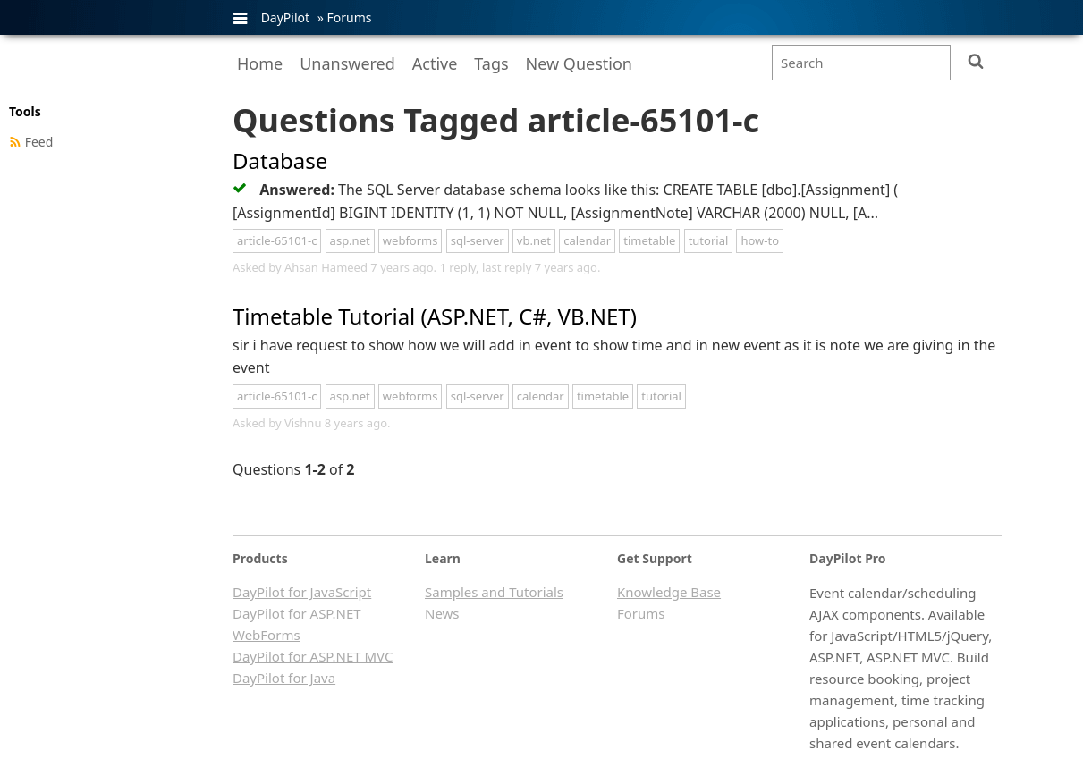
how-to (759, 240)
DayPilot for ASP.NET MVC (313, 656)
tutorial (709, 240)
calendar (587, 240)
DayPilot (285, 17)
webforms (410, 240)
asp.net (350, 240)
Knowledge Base (669, 592)
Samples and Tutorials (494, 592)
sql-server (477, 240)
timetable (649, 240)
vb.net (534, 240)
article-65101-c (277, 240)
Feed (39, 141)
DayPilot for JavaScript (302, 592)
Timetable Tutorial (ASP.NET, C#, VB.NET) (435, 316)
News (442, 613)
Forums (348, 17)
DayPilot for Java (284, 678)
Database (280, 160)
